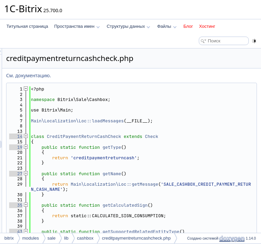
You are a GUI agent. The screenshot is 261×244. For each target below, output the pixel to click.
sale (52, 238)
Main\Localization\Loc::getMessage (199, 184)
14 (100, 136)
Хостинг (207, 26)
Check (236, 136)
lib (66, 238)
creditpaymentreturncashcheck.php (136, 238)
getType (197, 147)
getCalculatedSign (210, 205)
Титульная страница (27, 26)
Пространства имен (77, 26)
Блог (188, 26)
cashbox (85, 238)
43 (100, 232)
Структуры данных (128, 26)
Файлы (166, 26)
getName (197, 174)
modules (30, 238)
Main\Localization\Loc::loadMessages (162, 121)
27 (100, 174)
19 (100, 147)
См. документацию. (113, 75)
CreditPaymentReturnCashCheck (169, 136)
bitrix (9, 238)
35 (100, 205)
